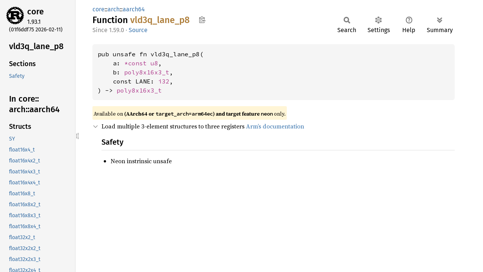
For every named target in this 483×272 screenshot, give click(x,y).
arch (114, 9)
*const (137, 63)
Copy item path (202, 19)
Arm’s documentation (275, 126)
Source (138, 30)
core (35, 11)
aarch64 (134, 9)
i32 (163, 81)
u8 (154, 63)
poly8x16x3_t (146, 72)
